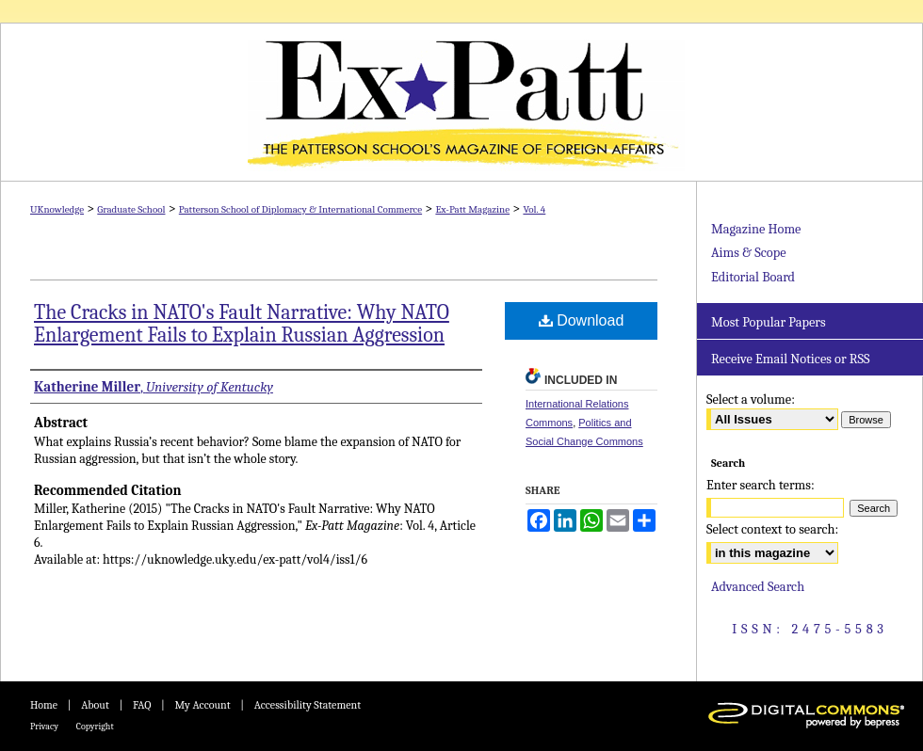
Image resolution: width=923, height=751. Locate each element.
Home (43, 704)
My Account (202, 704)
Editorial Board (753, 277)
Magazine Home (756, 229)
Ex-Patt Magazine (461, 102)
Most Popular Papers (768, 322)
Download (581, 320)
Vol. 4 (534, 209)
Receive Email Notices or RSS (790, 359)
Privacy (44, 726)
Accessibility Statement (307, 704)
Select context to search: (772, 529)
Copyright (95, 726)
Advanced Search (757, 587)
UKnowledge (57, 209)
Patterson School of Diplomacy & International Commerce (300, 209)
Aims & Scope (748, 253)
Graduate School (131, 209)
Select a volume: (750, 399)
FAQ (142, 704)
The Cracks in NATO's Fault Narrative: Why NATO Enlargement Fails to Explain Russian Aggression (241, 323)
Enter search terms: (760, 485)
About (95, 704)
